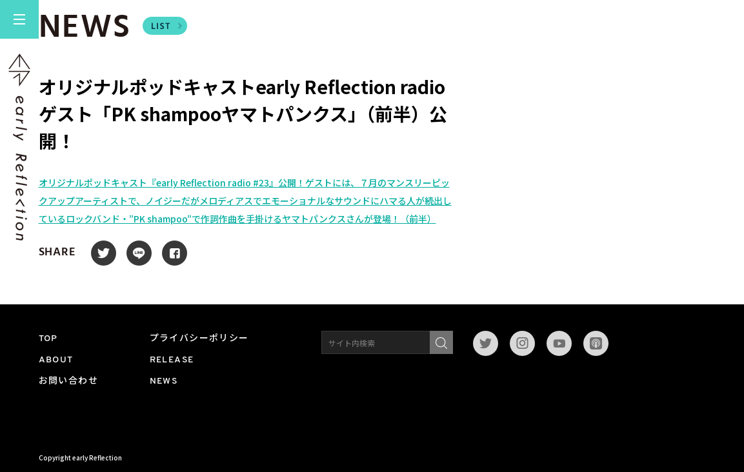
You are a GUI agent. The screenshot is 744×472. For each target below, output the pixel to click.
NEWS (164, 381)
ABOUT (56, 360)
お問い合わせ (68, 381)
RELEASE (172, 360)
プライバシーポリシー (199, 339)
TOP (48, 339)
